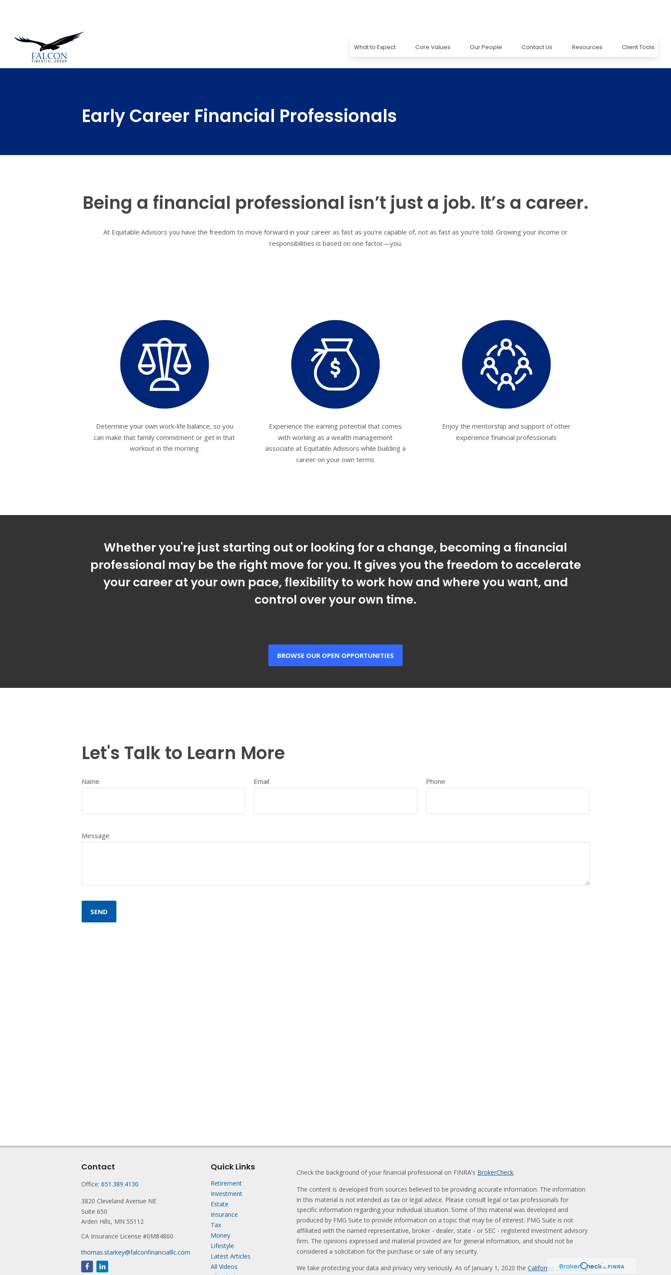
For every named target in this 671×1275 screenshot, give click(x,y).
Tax (216, 1199)
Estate (219, 1178)
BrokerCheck (495, 1146)
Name (90, 755)
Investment (226, 1167)
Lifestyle (222, 1220)
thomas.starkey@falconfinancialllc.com (135, 1226)
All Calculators (230, 1251)
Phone (435, 755)
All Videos (224, 1240)
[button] (374, 21)
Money (220, 1209)
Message (95, 809)
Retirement (226, 1157)
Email (261, 755)
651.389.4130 (120, 1158)
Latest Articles (231, 1230)
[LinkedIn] (102, 1240)
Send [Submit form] (99, 885)
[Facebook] (87, 1240)
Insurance (224, 1188)
